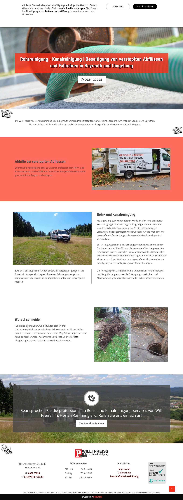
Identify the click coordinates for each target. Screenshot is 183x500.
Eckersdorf (77, 492)
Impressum (124, 469)
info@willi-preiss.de (33, 476)
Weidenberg (140, 492)
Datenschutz (124, 472)
